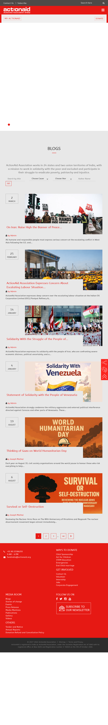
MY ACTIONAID (12, 18)
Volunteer (60, 577)
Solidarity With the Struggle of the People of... (37, 339)
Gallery (9, 615)
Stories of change (14, 601)
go (8, 183)
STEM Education (63, 560)
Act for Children (63, 557)
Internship (61, 579)
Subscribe (22, 3)
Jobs (58, 582)
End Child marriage (65, 565)
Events (9, 604)
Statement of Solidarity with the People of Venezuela (42, 395)
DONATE (99, 18)
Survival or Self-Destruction (25, 506)
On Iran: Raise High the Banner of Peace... (34, 227)
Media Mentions (13, 610)
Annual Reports (13, 630)
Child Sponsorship (64, 554)
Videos (9, 618)
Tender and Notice (14, 627)
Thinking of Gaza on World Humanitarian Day (36, 450)
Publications (11, 613)
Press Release (12, 607)
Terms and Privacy (75, 642)
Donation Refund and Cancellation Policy (25, 632)
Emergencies (62, 563)
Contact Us (9, 3)
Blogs (8, 599)
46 (63, 536)
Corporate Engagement (67, 585)
